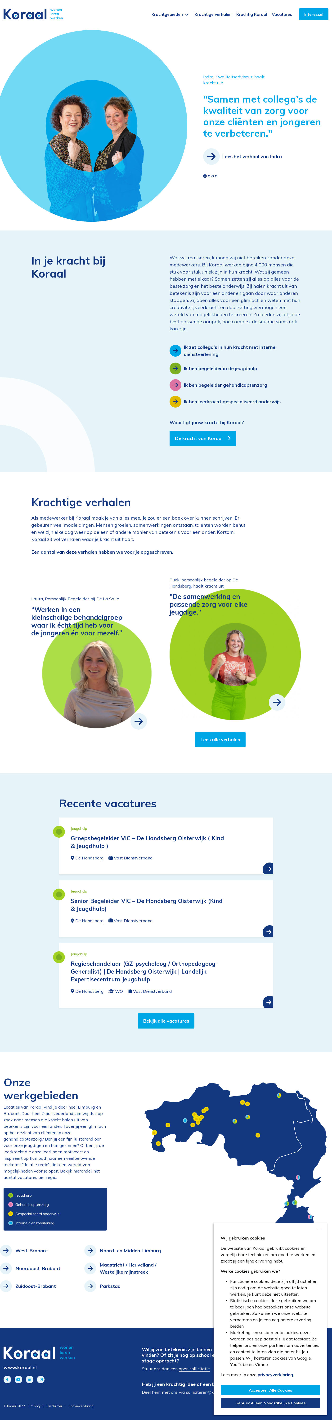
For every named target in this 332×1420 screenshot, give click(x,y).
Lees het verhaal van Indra (242, 156)
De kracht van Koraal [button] (203, 438)
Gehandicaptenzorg (28, 1204)
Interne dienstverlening (28, 1223)
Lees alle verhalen (220, 739)
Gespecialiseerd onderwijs (33, 1214)
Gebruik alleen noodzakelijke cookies (270, 1403)
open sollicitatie (194, 1368)
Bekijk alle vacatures (166, 1021)
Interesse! (313, 14)
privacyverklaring (275, 1374)
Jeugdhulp (20, 1195)
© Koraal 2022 (14, 1406)
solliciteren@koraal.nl (207, 1392)
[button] (205, 176)
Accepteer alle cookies (270, 1390)
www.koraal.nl (20, 1367)
